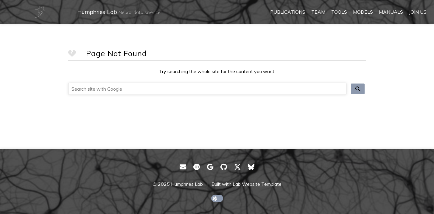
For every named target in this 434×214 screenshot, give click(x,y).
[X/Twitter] (237, 167)
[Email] (183, 167)
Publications (287, 12)
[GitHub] (223, 167)
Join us (418, 12)
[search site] (358, 89)
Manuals (391, 12)
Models (363, 12)
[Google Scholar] (210, 167)
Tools (339, 12)
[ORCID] (196, 167)
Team (318, 12)
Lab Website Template (257, 184)
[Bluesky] (251, 167)
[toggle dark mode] (217, 198)
